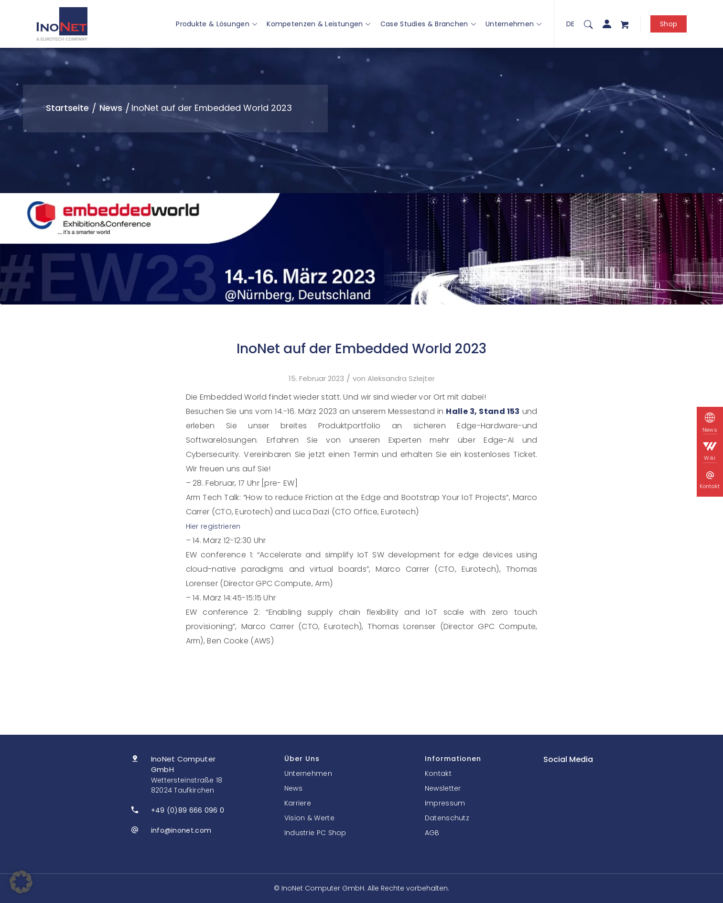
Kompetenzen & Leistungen (319, 24)
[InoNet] (61, 24)
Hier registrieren (213, 526)
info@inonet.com (181, 830)
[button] (21, 882)
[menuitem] (588, 24)
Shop (668, 24)
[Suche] (588, 24)
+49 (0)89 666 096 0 (188, 810)
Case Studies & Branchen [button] (428, 24)
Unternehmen (514, 24)
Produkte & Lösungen (216, 24)
